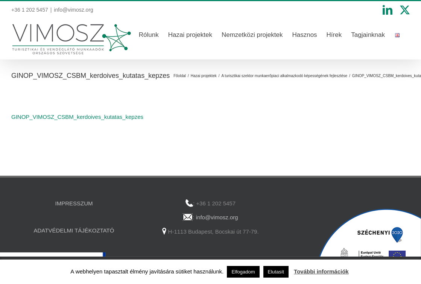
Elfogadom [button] (243, 272)
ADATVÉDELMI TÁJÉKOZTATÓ (74, 230)
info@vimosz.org (73, 10)
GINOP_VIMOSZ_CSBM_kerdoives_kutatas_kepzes (77, 117)
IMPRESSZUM (74, 203)
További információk (321, 271)
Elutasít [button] (276, 272)
